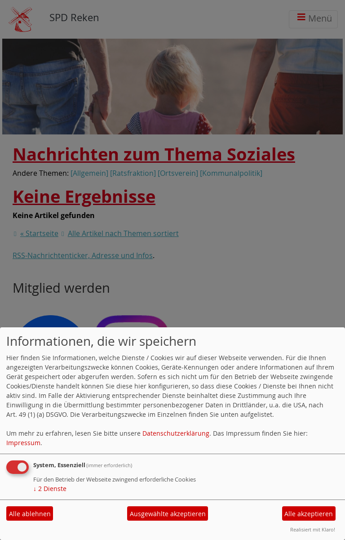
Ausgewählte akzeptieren (168, 513)
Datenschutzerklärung (175, 433)
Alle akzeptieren (308, 513)
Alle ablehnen (30, 513)
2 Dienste (49, 488)
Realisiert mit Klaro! (312, 529)
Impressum (23, 442)
